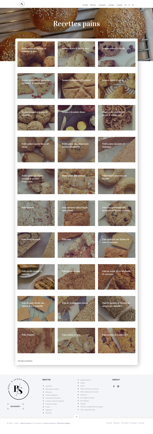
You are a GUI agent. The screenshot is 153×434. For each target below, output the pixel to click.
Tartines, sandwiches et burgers (91, 407)
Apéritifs (49, 386)
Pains (82, 386)
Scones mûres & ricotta (113, 48)
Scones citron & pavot (113, 80)
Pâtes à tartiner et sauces (89, 389)
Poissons (83, 395)
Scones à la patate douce (73, 111)
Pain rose (66, 239)
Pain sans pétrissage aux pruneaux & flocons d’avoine (116, 209)
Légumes (49, 410)
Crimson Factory (49, 423)
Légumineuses (85, 380)
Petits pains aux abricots (74, 175)
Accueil (85, 5)
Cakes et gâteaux (52, 395)
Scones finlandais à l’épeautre (76, 80)
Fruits (48, 407)
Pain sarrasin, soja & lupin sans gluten (75, 209)
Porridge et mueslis (87, 398)
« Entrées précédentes (24, 361)
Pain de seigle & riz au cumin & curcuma (116, 272)
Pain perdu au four (71, 271)
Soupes (83, 404)
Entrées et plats (51, 404)
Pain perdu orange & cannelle (32, 272)
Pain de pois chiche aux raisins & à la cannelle (33, 304)
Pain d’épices (28, 334)
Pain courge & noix (71, 334)
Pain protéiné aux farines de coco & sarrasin (115, 241)
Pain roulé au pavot (31, 239)
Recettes (93, 5)
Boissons (49, 392)
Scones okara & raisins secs (75, 48)
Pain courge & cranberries (115, 334)
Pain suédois (28, 207)
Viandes (49, 413)
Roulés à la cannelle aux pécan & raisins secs (113, 113)
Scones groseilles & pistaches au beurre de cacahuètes (36, 81)
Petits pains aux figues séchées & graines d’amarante (32, 178)
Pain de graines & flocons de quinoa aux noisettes (116, 304)
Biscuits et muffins (52, 389)
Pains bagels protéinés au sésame (114, 177)
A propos (111, 5)
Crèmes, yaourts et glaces (55, 401)
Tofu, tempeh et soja (87, 410)
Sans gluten (84, 401)
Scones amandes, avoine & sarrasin (34, 113)
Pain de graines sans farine (75, 302)
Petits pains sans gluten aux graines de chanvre (75, 145)
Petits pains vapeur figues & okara (35, 145)
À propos (133, 423)
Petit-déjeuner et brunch (89, 392)
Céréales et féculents (53, 398)
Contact (119, 5)
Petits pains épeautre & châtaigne (113, 145)
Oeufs (82, 383)
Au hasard (102, 5)
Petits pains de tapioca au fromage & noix (34, 50)
